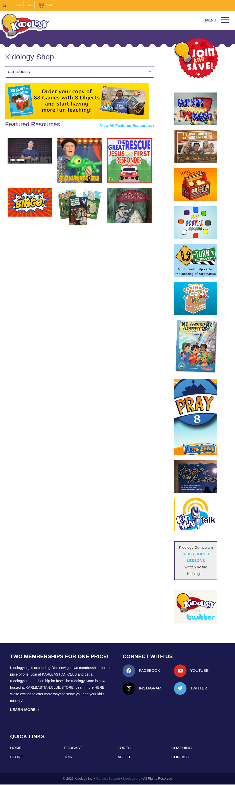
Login (18, 5)
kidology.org (131, 779)
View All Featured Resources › (127, 125)
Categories (79, 72)
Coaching (181, 748)
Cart (49, 5)
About (124, 757)
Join (30, 5)
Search (7, 5)
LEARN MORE (25, 709)
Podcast (73, 748)
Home (15, 748)
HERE (99, 687)
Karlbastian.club (59, 674)
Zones (124, 748)
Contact (180, 757)
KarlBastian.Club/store (50, 687)
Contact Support (108, 779)
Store (16, 757)
